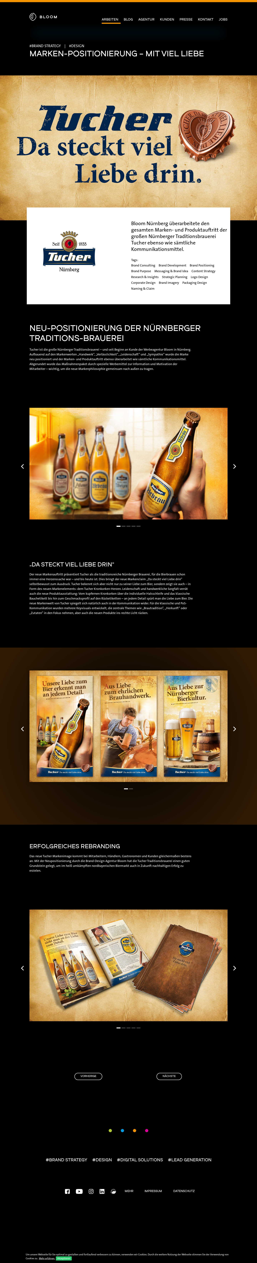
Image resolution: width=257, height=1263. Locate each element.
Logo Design (199, 277)
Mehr (129, 1191)
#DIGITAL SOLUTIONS (140, 1160)
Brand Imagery (169, 283)
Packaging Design (194, 283)
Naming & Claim (143, 288)
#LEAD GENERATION (189, 1160)
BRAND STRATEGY (46, 45)
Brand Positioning (202, 265)
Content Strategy (203, 271)
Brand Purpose (141, 271)
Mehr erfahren (46, 1258)
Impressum (153, 1191)
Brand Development (172, 265)
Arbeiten (110, 19)
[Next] (234, 466)
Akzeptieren (63, 1258)
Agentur (146, 19)
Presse (186, 19)
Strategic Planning (174, 277)
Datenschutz (184, 1191)
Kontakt (205, 19)
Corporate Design (143, 283)
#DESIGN (102, 1160)
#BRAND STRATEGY (66, 1160)
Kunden (167, 19)
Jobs (223, 19)
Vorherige (94, 1076)
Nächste (163, 1076)
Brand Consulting (143, 265)
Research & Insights (145, 277)
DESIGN (77, 45)
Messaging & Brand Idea (171, 271)
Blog (128, 19)
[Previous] (23, 466)
